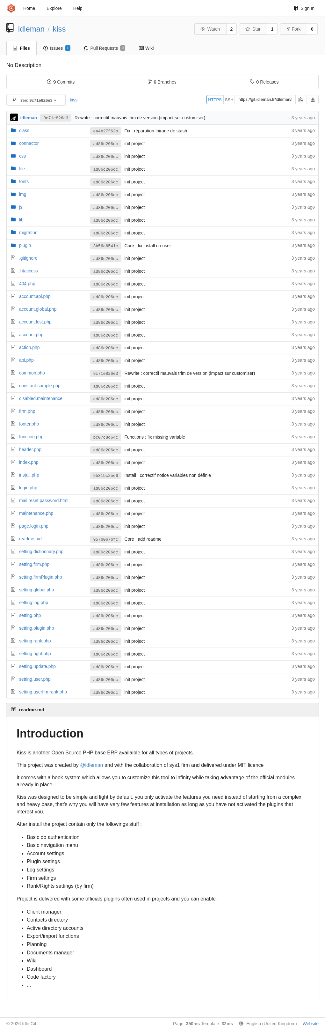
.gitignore (28, 258)
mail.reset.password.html (44, 500)
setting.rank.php (35, 640)
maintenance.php (36, 513)
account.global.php (38, 309)
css (22, 156)
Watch (210, 29)
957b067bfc (105, 539)
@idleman (91, 765)
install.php (29, 475)
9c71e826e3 (55, 118)
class (24, 130)
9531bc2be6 (105, 475)
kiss (59, 29)
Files (21, 48)
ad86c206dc (105, 144)
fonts (24, 181)
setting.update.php (37, 666)
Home (29, 8)
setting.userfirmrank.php (43, 691)
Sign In (304, 8)
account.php (31, 334)
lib (21, 219)
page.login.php (33, 526)
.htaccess (28, 270)
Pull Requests (105, 48)
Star (253, 29)
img (22, 194)
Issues (56, 48)
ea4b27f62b (105, 131)
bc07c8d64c (105, 437)
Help (78, 8)
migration (28, 232)
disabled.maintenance (40, 398)
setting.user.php (35, 679)
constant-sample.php (40, 385)
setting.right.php (35, 653)
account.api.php (35, 296)
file (22, 168)
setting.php (30, 615)
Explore (54, 8)
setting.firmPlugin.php (40, 577)
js (20, 207)
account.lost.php (35, 321)
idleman (31, 29)
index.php (29, 462)
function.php (31, 436)
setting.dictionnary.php (41, 551)
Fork (293, 29)
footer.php (29, 423)
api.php (26, 360)
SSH (229, 99)
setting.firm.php (34, 564)
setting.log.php (33, 602)
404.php (27, 283)
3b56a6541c (105, 246)
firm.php (27, 411)
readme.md (30, 538)
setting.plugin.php (36, 628)
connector (29, 143)
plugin (25, 245)
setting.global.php (36, 589)
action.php (29, 347)
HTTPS (215, 99)
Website (311, 1023)
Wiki (146, 48)
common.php (32, 372)
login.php (28, 487)
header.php (30, 449)
